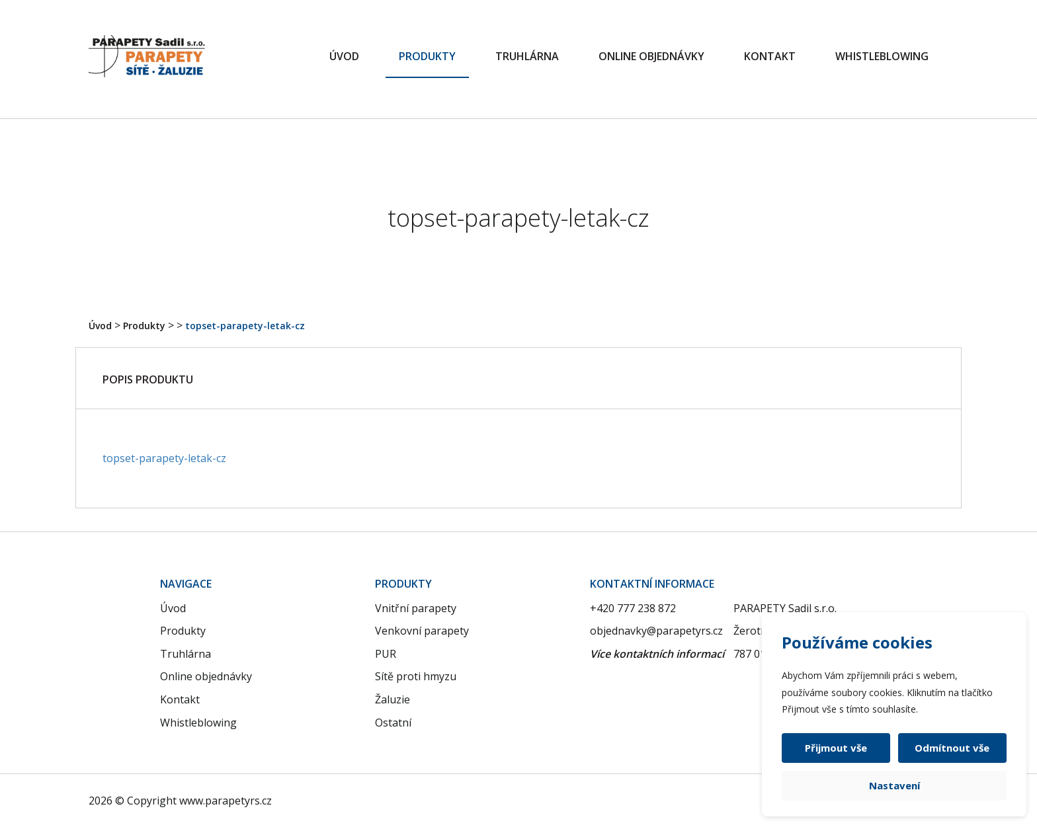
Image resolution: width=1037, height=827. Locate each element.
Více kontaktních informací (657, 654)
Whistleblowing (882, 56)
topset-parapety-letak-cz (245, 325)
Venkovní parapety (422, 630)
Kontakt (770, 56)
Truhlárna (527, 56)
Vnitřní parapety (415, 608)
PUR (385, 654)
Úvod (344, 56)
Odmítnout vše (952, 747)
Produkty (427, 56)
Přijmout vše (837, 747)
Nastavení (894, 785)
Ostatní (393, 722)
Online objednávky (651, 56)
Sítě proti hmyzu (415, 676)
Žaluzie (392, 699)
